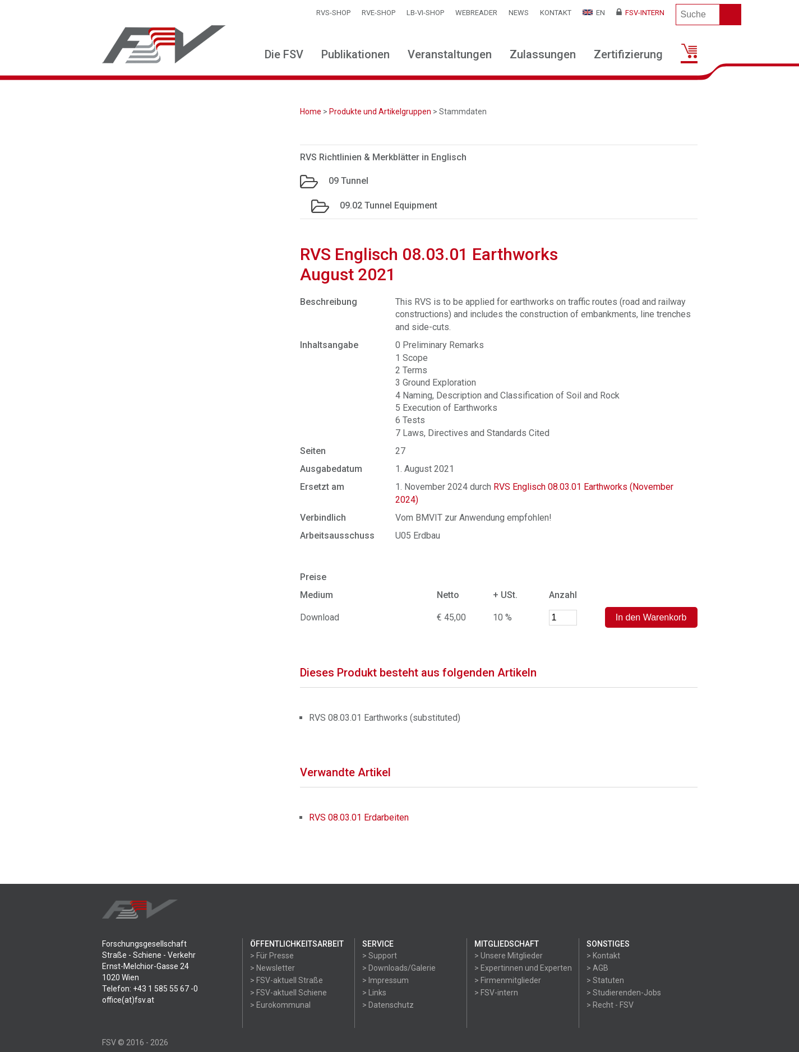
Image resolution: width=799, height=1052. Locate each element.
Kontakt (555, 12)
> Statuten (605, 980)
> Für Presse (272, 955)
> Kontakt (603, 955)
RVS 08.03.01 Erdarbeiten (359, 817)
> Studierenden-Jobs (623, 992)
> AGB (597, 967)
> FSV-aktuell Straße (286, 980)
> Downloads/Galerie (399, 967)
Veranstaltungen (450, 54)
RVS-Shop (333, 12)
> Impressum (385, 980)
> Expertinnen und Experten (523, 967)
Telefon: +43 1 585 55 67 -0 (150, 988)
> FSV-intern (496, 992)
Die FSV (284, 54)
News (519, 12)
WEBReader (476, 12)
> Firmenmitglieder (507, 980)
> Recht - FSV (610, 1004)
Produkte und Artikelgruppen (380, 111)
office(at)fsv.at (128, 999)
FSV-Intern (640, 12)
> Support (379, 955)
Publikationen (355, 54)
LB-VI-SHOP (425, 12)
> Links (374, 992)
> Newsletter (272, 967)
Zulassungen (543, 54)
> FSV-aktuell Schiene (288, 992)
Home (310, 111)
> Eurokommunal (280, 1004)
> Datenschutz (388, 1004)
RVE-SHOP (378, 12)
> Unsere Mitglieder (508, 955)
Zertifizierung (628, 54)
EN (594, 12)
